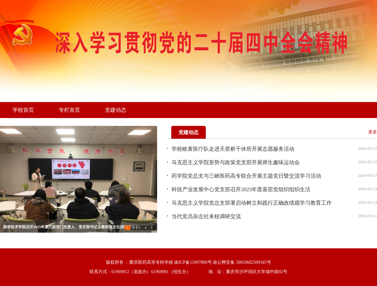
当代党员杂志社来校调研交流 (206, 216)
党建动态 (115, 110)
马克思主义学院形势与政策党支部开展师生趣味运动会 (236, 162)
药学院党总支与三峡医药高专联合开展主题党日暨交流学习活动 (246, 176)
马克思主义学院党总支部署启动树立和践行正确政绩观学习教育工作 (252, 203)
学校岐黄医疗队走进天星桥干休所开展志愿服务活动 (233, 149)
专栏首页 (69, 110)
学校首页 (23, 110)
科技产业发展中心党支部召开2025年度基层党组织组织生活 (241, 189)
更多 (372, 132)
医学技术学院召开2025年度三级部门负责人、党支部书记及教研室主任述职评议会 (71, 227)
